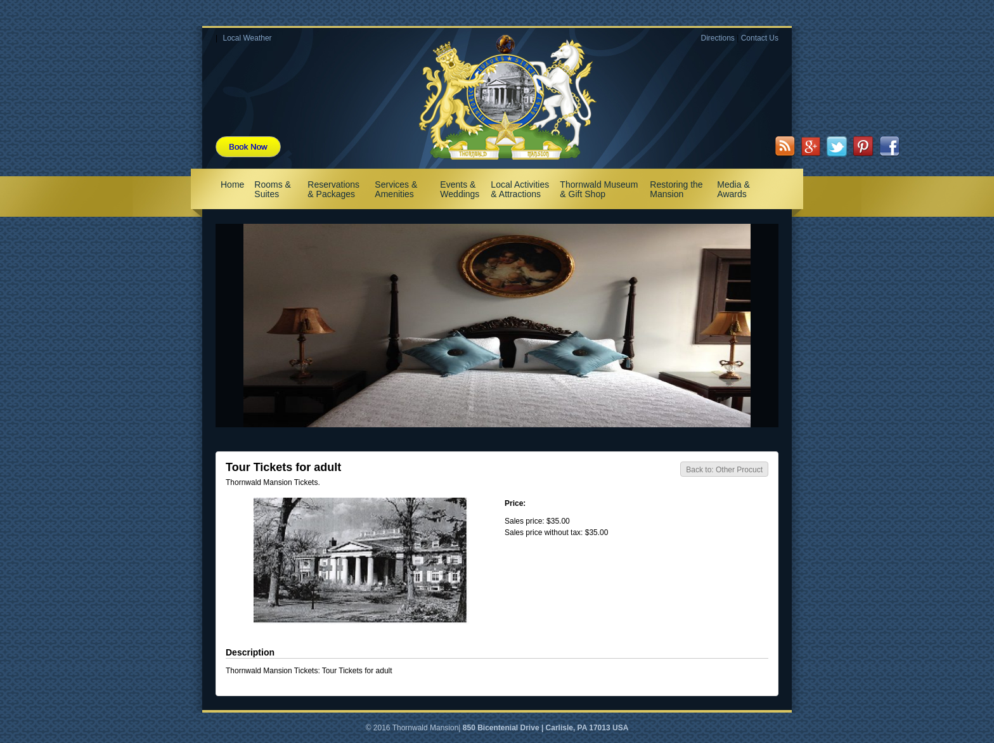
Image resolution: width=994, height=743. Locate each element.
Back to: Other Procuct (724, 469)
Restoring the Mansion (676, 189)
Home (232, 184)
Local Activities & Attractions (520, 189)
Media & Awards (733, 189)
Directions (717, 38)
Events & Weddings (459, 189)
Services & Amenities (396, 189)
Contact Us (759, 38)
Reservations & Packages (333, 189)
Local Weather (247, 38)
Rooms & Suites (272, 189)
